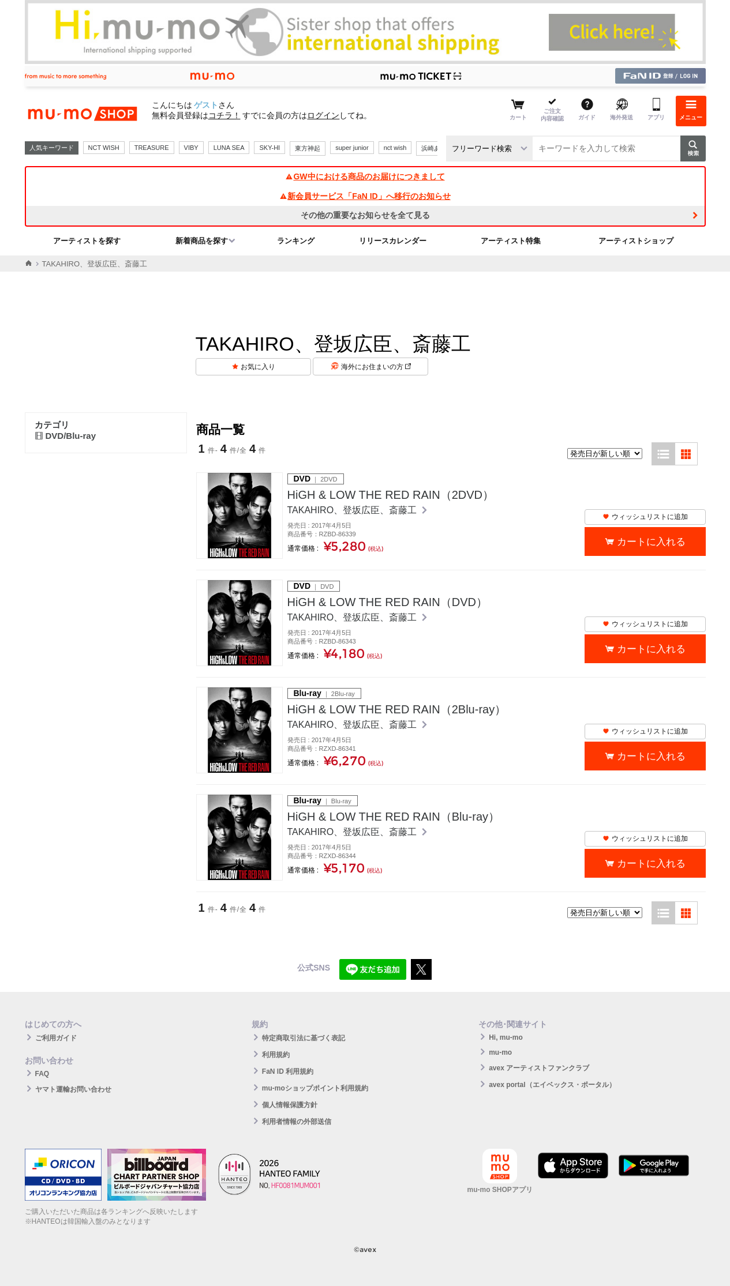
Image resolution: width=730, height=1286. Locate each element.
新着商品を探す (201, 240)
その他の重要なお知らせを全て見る (365, 215)
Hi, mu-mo (506, 1037)
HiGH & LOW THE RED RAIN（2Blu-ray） (397, 709)
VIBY (191, 147)
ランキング (296, 240)
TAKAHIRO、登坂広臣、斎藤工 (353, 510)
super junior (351, 147)
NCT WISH (103, 147)
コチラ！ (224, 115)
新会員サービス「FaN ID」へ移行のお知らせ (364, 196)
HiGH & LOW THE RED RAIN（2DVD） (391, 494)
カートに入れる (651, 541)
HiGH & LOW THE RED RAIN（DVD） (387, 602)
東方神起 (307, 148)
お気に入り (258, 367)
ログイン (323, 115)
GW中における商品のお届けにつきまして (364, 176)
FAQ (42, 1074)
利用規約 (276, 1055)
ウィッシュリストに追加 (645, 517)
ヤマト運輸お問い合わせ (73, 1089)
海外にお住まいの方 (376, 367)
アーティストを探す (87, 240)
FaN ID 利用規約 (287, 1071)
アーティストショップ (635, 240)
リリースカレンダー (392, 240)
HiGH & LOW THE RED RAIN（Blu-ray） (393, 816)
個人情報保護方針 (289, 1105)
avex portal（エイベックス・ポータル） (552, 1085)
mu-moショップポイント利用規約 (315, 1088)
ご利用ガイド (56, 1038)
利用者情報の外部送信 (296, 1122)
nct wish (395, 147)
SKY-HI (269, 147)
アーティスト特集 (511, 240)
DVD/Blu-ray (65, 436)
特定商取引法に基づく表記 (303, 1038)
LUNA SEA (229, 147)
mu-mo (500, 1052)
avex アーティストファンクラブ (539, 1068)
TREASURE (151, 147)
